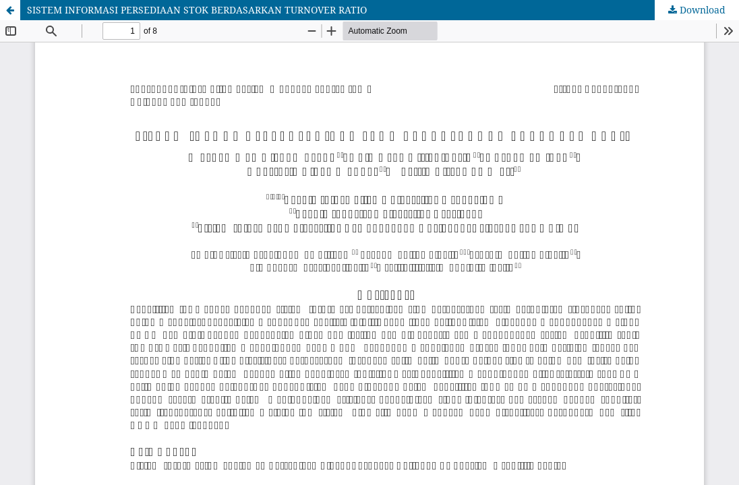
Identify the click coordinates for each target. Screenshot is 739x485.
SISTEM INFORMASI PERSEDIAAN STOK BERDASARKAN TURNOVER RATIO (197, 9)
